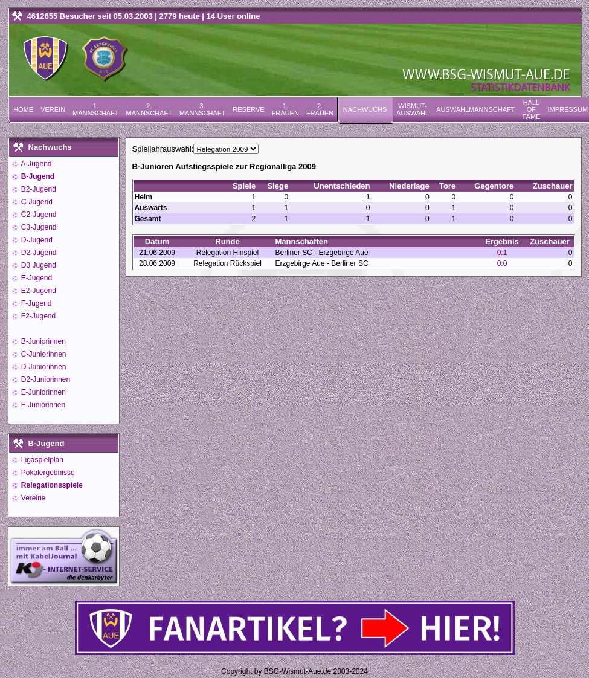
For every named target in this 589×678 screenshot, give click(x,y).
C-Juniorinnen (42, 354)
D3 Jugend (37, 265)
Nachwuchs (365, 109)
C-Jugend (36, 202)
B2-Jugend (37, 189)
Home (23, 109)
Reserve (248, 109)
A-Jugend (35, 164)
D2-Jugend (38, 252)
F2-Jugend (37, 316)
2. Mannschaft (149, 109)
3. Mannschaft (202, 109)
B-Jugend (37, 176)
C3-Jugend (38, 227)
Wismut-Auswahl (412, 109)
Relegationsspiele (51, 485)
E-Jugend (36, 278)
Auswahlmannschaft (475, 109)
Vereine (32, 498)
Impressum (567, 109)
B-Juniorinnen (42, 341)
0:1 (502, 252)
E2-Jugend (37, 290)
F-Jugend (35, 303)
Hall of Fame (531, 109)
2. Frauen (319, 109)
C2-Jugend (38, 214)
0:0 (502, 263)
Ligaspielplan (41, 460)
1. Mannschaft (95, 109)
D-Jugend (36, 240)
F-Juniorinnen (42, 405)
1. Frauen (285, 109)
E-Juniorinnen (42, 392)
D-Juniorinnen (42, 367)
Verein (52, 109)
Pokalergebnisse (47, 472)
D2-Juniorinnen (45, 379)
